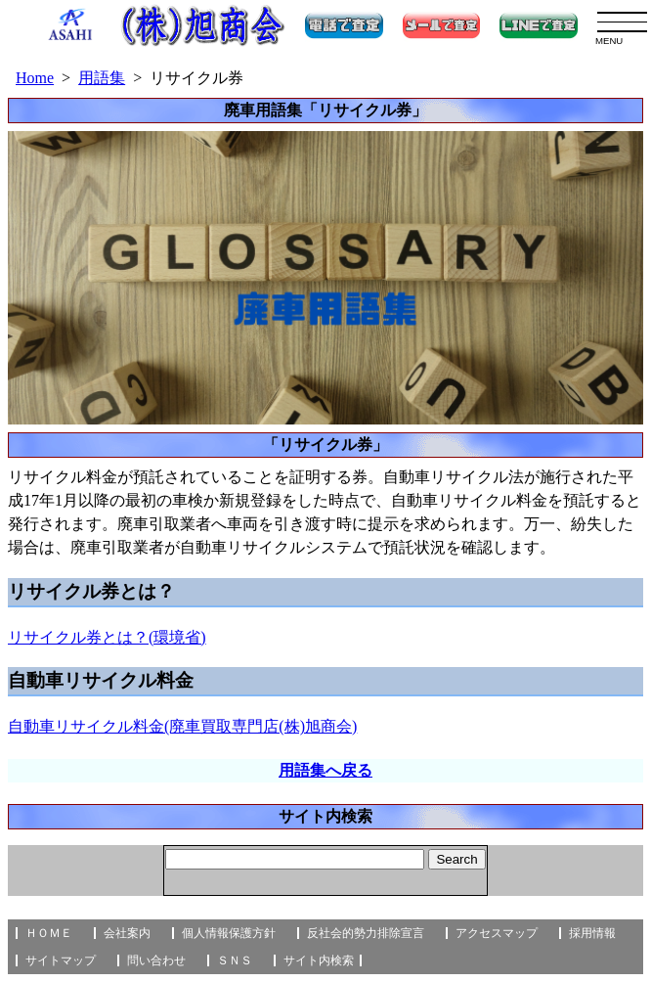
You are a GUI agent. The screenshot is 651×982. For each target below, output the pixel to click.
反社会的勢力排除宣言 (365, 933)
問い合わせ (156, 960)
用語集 (101, 77)
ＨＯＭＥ (48, 933)
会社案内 (127, 933)
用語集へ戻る (325, 770)
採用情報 (592, 933)
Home (35, 77)
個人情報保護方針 (229, 933)
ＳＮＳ (234, 960)
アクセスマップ (497, 933)
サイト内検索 (318, 960)
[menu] (622, 22)
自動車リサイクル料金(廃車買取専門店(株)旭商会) (182, 726)
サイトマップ (60, 960)
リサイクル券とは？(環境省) (107, 637)
